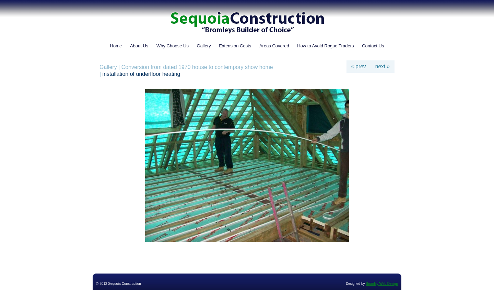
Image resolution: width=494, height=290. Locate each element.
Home (116, 45)
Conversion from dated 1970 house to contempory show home (197, 67)
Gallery (204, 45)
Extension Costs (235, 45)
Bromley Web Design (382, 284)
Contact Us (373, 45)
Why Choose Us (172, 45)
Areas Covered (274, 45)
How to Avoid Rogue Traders (325, 45)
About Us (139, 45)
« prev (358, 66)
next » (382, 66)
